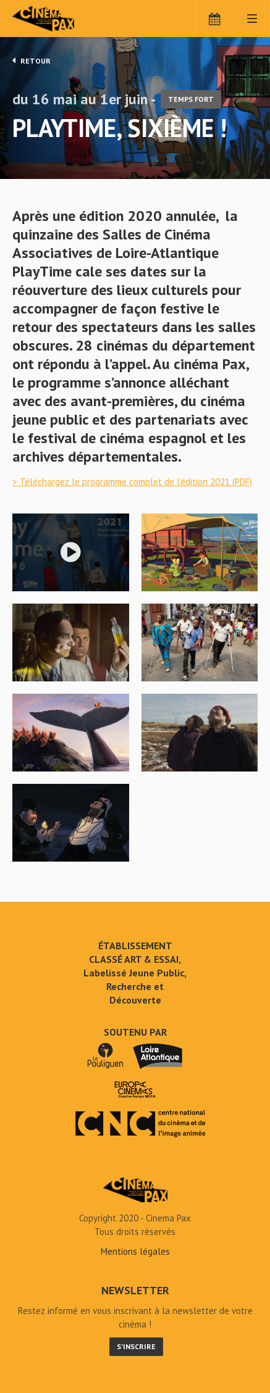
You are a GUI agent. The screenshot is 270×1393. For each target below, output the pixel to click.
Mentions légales (135, 1251)
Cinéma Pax (63, 18)
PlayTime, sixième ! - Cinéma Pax (135, 1190)
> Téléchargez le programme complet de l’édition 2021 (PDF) (132, 482)
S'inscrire (136, 1346)
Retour (31, 60)
